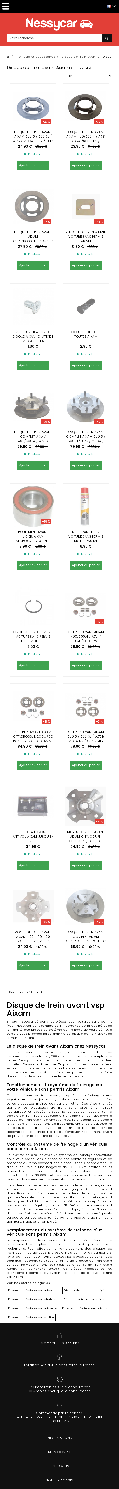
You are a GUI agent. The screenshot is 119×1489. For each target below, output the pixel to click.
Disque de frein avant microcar (33, 964)
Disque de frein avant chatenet (33, 973)
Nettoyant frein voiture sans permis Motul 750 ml (85, 373)
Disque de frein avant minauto (32, 981)
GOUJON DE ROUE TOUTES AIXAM (85, 252)
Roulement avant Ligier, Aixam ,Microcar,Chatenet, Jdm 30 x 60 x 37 (33, 375)
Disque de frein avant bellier (31, 990)
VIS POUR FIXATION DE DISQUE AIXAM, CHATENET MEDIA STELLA (33, 254)
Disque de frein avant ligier (86, 964)
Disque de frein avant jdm (84, 973)
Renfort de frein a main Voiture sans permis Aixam (85, 195)
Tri (71, 76)
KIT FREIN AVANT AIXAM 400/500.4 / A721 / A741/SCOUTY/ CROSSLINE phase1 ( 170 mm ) (86, 437)
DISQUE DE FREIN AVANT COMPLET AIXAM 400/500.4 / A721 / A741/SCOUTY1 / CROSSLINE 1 (33, 318)
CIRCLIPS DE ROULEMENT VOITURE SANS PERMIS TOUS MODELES (33, 432)
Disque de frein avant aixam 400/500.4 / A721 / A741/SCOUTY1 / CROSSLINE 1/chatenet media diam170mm (85, 141)
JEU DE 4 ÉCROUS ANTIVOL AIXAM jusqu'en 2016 (33, 550)
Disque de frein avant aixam (85, 981)
